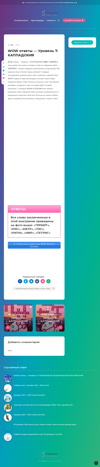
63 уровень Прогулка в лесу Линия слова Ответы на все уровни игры (45, 424)
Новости (51, 20)
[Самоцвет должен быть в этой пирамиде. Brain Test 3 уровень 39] (8, 408)
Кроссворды (37, 20)
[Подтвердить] (90, 42)
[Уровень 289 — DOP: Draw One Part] (8, 417)
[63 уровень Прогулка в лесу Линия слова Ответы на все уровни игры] (8, 427)
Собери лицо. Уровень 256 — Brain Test (31, 385)
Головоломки (21, 20)
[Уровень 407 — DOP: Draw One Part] (8, 398)
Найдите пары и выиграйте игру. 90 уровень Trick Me (38, 434)
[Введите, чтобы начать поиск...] (82, 42)
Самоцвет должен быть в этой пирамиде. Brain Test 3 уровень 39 (43, 405)
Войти (10, 351)
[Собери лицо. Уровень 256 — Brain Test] (8, 388)
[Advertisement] (34, 124)
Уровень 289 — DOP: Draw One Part (29, 415)
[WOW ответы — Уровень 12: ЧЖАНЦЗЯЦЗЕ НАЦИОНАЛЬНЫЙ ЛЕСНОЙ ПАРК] (8, 378)
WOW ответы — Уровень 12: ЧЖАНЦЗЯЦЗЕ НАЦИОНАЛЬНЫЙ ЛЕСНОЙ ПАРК (48, 375)
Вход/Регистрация (74, 20)
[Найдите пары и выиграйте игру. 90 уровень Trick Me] (8, 437)
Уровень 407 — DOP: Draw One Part (29, 395)
